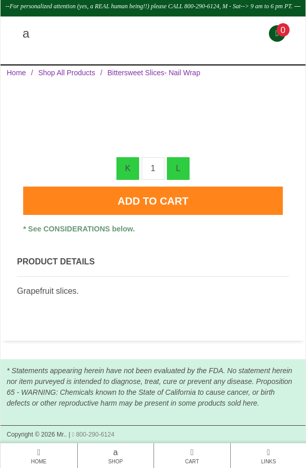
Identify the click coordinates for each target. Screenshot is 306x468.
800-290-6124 (93, 434)
